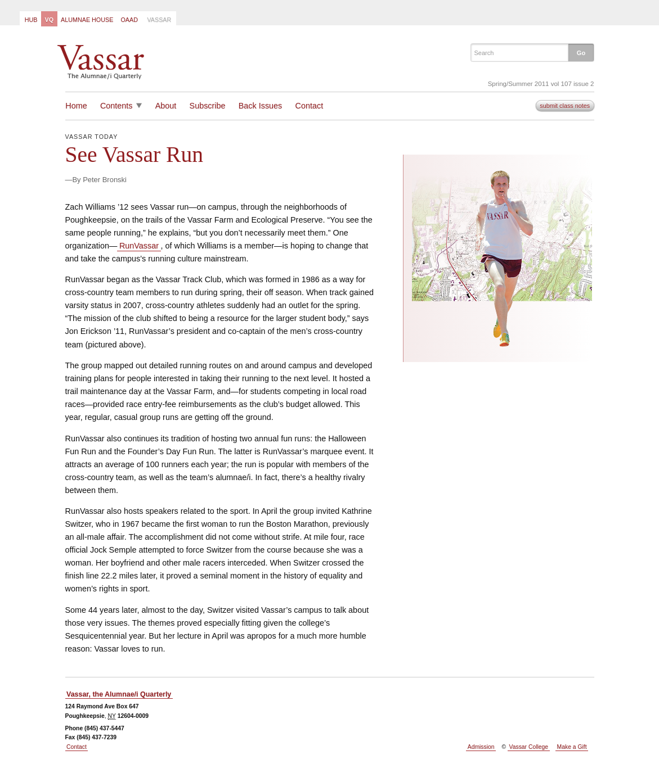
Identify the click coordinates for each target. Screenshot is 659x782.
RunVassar (139, 245)
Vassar (159, 19)
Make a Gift (572, 747)
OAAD (129, 19)
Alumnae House (87, 19)
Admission (481, 747)
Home (76, 105)
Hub (31, 19)
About (166, 105)
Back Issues (261, 105)
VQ (48, 19)
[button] (580, 52)
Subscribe (208, 105)
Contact (309, 105)
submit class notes (565, 105)
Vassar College (528, 747)
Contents (116, 105)
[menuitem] (30, 18)
